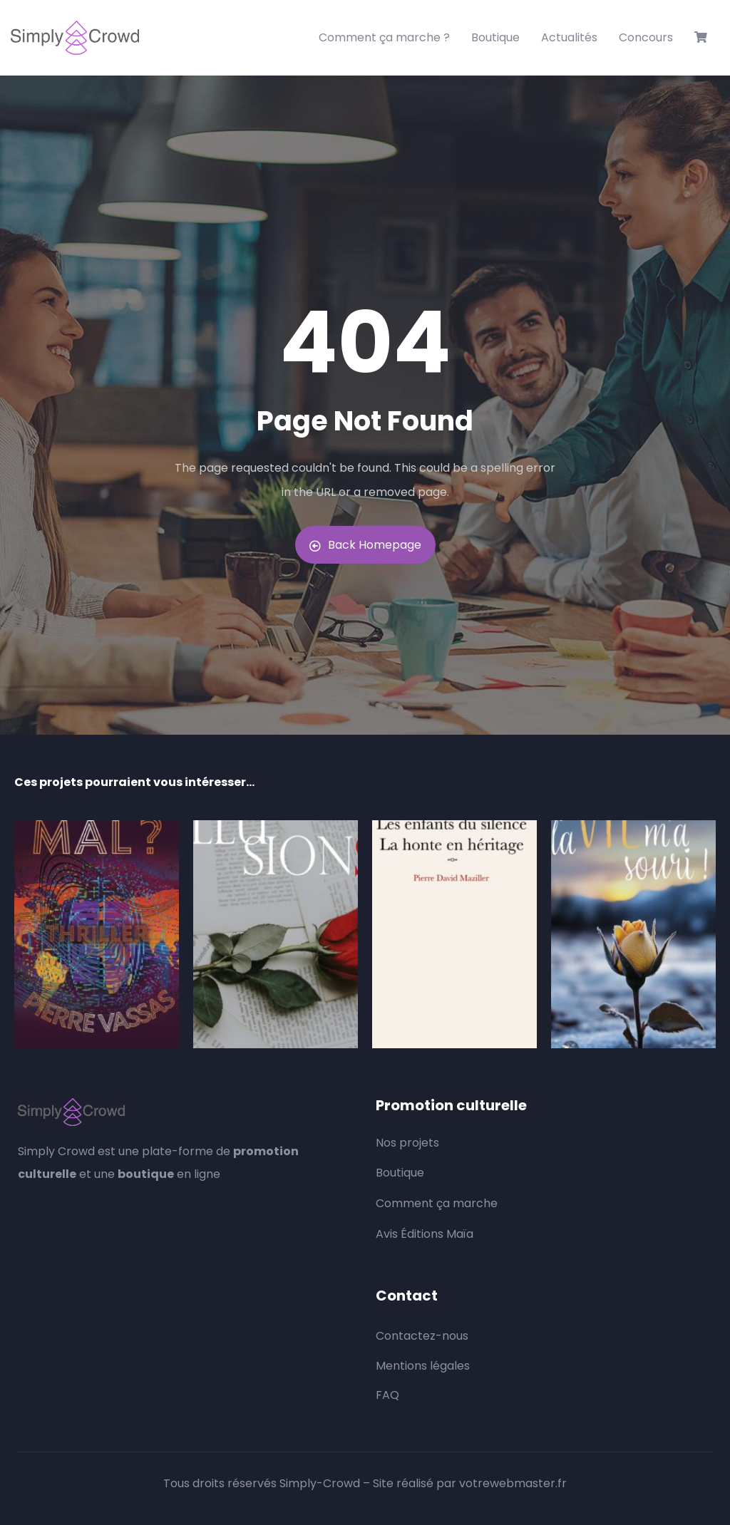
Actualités (569, 37)
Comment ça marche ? (384, 37)
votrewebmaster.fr (513, 1483)
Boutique (495, 37)
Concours (646, 37)
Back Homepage (365, 545)
